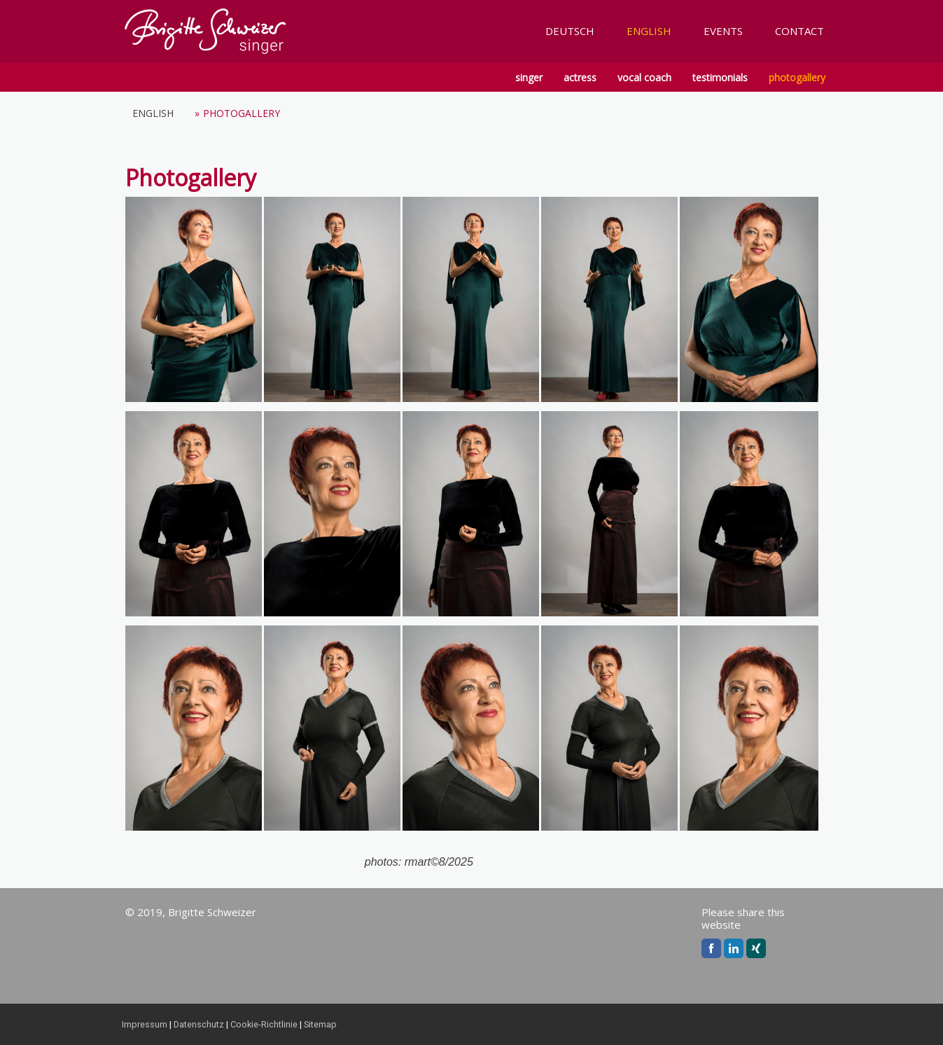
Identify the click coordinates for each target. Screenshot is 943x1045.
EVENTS (723, 31)
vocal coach (644, 77)
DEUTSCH (569, 31)
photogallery (797, 77)
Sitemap (320, 1024)
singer (529, 77)
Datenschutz (199, 1024)
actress (580, 77)
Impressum (144, 1024)
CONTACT (799, 31)
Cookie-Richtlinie (264, 1024)
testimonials (720, 77)
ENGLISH (649, 31)
